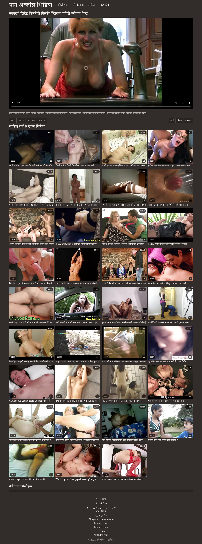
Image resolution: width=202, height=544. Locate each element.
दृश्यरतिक (104, 5)
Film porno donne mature (101, 519)
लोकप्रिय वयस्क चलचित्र (84, 5)
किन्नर (180, 120)
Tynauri (101, 531)
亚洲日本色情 (101, 535)
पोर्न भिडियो (101, 511)
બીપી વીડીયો (101, 503)
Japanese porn (101, 527)
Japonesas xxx (101, 523)
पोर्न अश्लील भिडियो (30, 5)
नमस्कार (188, 120)
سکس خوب (100, 515)
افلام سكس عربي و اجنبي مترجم (100, 507)
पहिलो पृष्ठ (62, 5)
